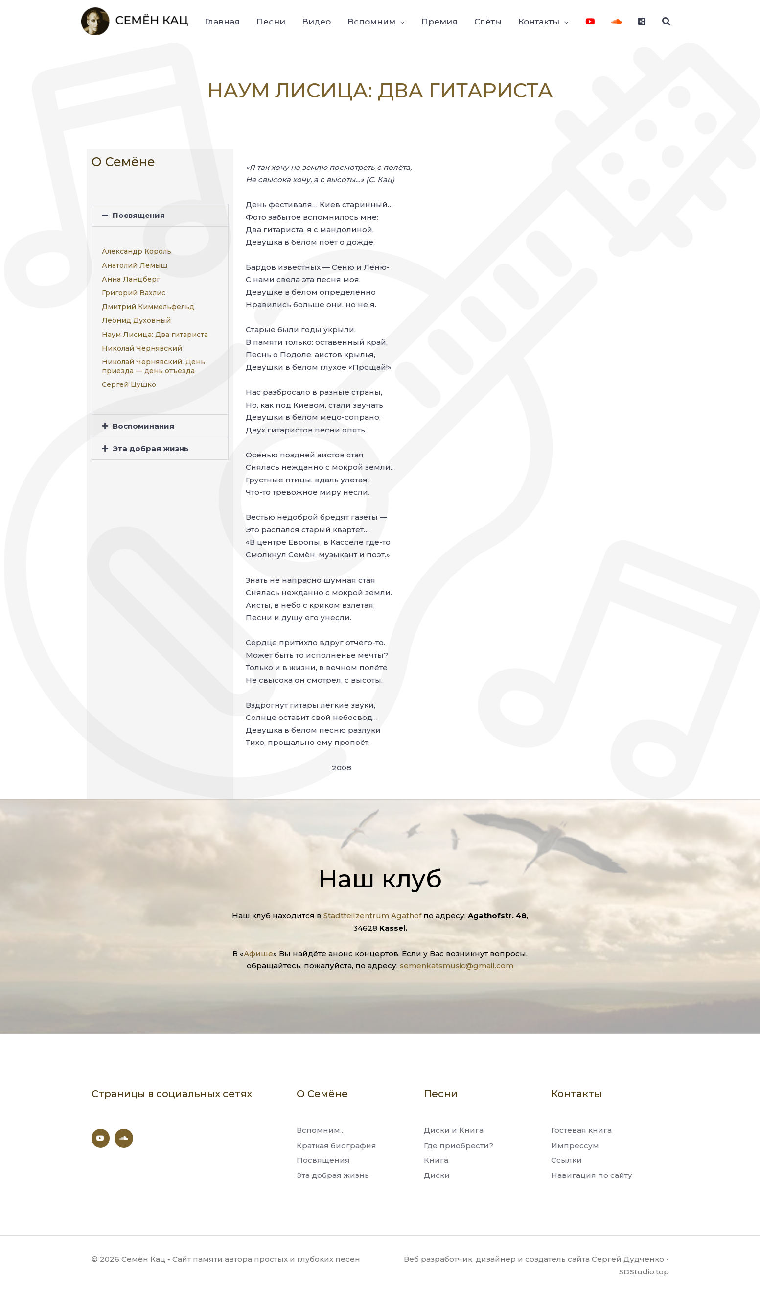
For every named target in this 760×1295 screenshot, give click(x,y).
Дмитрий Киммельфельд (148, 306)
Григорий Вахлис (133, 292)
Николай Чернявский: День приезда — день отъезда (153, 366)
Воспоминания (143, 426)
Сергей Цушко (129, 384)
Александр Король (136, 251)
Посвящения (139, 215)
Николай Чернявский (142, 348)
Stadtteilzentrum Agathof (372, 915)
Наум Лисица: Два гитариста (155, 334)
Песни (441, 1094)
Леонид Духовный (136, 320)
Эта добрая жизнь (150, 448)
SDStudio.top (644, 1271)
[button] (160, 215)
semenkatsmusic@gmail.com (456, 965)
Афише (258, 953)
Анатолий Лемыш (134, 265)
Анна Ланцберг (131, 279)
